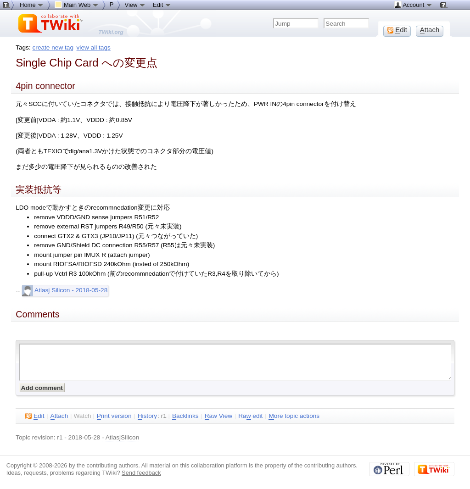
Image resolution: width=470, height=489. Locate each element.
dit (34, 416)
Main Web (77, 4)
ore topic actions (294, 416)
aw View (218, 416)
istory (147, 416)
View (134, 4)
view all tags (94, 47)
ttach (59, 416)
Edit (162, 4)
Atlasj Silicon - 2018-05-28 (64, 290)
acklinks (185, 416)
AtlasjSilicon (123, 437)
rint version (114, 416)
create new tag (53, 47)
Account (413, 4)
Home (32, 4)
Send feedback (141, 472)
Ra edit (250, 416)
